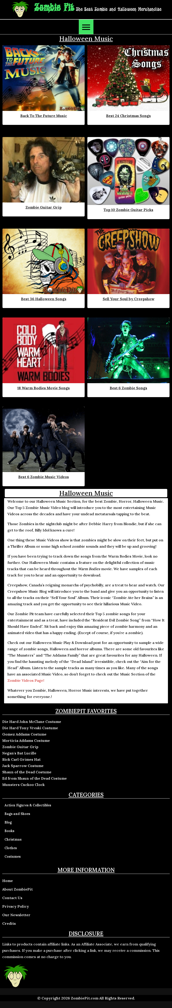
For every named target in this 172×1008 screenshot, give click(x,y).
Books (9, 831)
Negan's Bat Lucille (19, 753)
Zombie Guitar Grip (44, 207)
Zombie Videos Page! (25, 680)
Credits (9, 923)
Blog (8, 822)
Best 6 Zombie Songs (128, 388)
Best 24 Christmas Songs (128, 115)
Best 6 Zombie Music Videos (43, 477)
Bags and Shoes (17, 814)
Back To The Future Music (43, 115)
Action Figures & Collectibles (28, 805)
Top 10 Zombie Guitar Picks (128, 209)
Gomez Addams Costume (24, 734)
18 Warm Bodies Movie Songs (43, 388)
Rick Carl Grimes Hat (21, 759)
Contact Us (12, 898)
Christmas (13, 839)
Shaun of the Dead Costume (26, 772)
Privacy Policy (15, 906)
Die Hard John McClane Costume (31, 721)
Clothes (11, 848)
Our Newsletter (16, 915)
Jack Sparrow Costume (23, 765)
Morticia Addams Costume (26, 740)
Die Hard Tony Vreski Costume (30, 728)
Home (7, 880)
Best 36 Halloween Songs (43, 299)
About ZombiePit (17, 889)
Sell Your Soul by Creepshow (128, 299)
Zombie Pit (54, 8)
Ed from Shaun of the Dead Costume (34, 778)
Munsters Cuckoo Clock (23, 784)
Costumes (13, 857)
